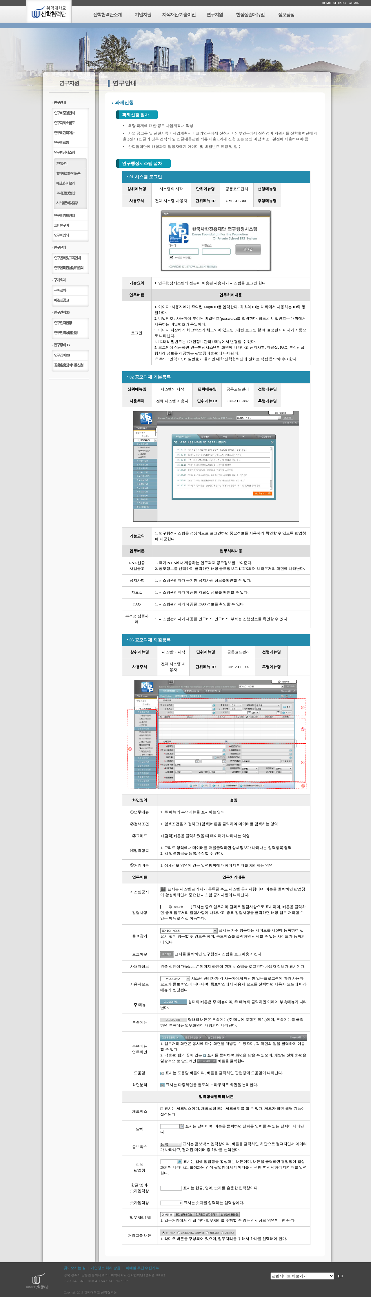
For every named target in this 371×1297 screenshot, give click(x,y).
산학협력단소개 (107, 14)
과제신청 (61, 163)
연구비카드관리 (64, 215)
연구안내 (58, 102)
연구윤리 (58, 247)
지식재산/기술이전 (178, 14)
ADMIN (354, 3)
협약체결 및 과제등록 (68, 173)
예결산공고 (61, 300)
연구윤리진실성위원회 (68, 267)
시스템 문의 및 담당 (66, 203)
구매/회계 (59, 280)
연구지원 (214, 14)
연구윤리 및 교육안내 (67, 258)
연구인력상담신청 (65, 332)
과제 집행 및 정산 (65, 193)
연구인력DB (60, 312)
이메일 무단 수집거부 (142, 1268)
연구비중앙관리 (64, 113)
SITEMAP (340, 3)
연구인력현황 (62, 323)
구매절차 (60, 290)
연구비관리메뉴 (64, 132)
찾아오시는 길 (75, 1268)
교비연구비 (61, 225)
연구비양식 (61, 235)
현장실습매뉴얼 (250, 14)
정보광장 (286, 14)
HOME (326, 3)
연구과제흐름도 (64, 123)
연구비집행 (61, 142)
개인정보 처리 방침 (105, 1268)
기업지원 (143, 14)
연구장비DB (60, 345)
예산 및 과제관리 (65, 183)
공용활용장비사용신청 (68, 365)
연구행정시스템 (64, 152)
